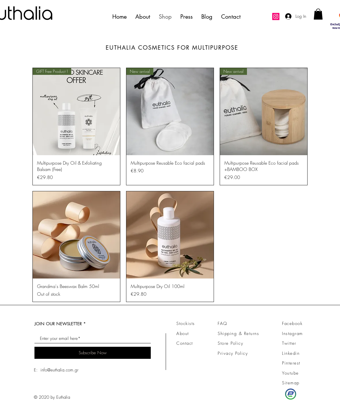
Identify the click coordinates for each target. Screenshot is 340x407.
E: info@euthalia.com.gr (56, 370)
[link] (318, 14)
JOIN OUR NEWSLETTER (58, 324)
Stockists (185, 323)
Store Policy (230, 343)
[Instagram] (275, 16)
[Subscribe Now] (92, 353)
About (182, 333)
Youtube (290, 373)
